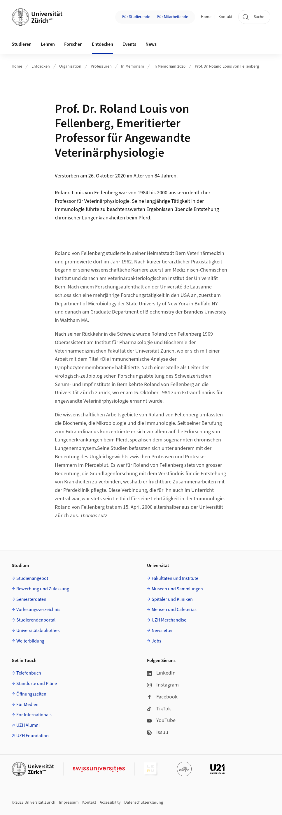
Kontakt (225, 17)
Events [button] (129, 44)
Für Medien (27, 704)
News (151, 44)
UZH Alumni (28, 725)
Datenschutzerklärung (143, 802)
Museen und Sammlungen (177, 589)
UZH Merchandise (169, 620)
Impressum (69, 802)
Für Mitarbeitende (172, 17)
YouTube (161, 720)
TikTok (159, 708)
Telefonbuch (28, 673)
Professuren (101, 66)
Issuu (157, 732)
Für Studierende (136, 17)
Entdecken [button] (102, 44)
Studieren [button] (21, 44)
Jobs (156, 641)
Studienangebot (32, 578)
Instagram (163, 685)
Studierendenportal (35, 620)
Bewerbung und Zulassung (42, 589)
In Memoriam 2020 (169, 66)
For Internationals (34, 715)
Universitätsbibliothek (38, 630)
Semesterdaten (31, 599)
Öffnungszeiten (31, 694)
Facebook (162, 696)
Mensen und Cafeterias (174, 609)
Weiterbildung (30, 641)
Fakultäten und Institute (175, 578)
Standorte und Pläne (36, 683)
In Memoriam (132, 66)
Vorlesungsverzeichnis (38, 609)
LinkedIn (161, 673)
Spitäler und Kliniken (172, 599)
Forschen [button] (73, 44)
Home (206, 17)
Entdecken (40, 66)
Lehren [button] (48, 44)
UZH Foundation (32, 736)
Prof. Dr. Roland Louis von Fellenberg (227, 66)
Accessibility (110, 802)
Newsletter (162, 630)
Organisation (70, 66)
